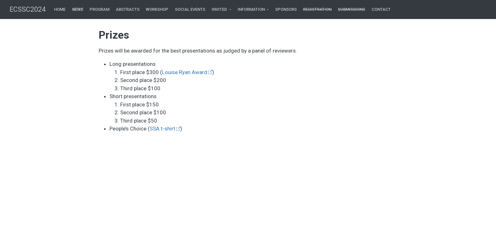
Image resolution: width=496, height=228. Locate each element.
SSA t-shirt (162, 128)
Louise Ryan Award (184, 72)
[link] (221, 9)
